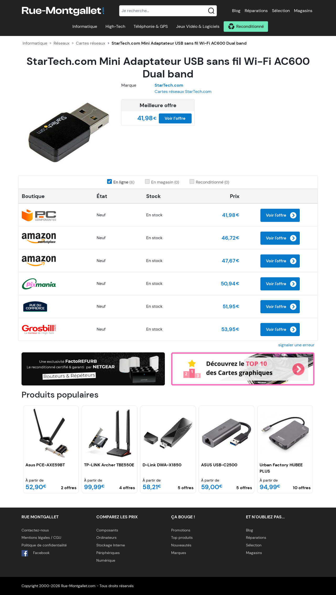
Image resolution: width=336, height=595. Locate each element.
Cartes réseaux (90, 43)
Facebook (36, 553)
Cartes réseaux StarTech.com (183, 91)
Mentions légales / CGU (41, 537)
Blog (236, 10)
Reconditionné (250, 26)
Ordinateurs (106, 537)
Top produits (182, 537)
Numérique (105, 560)
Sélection (281, 10)
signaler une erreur (296, 345)
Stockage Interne (110, 545)
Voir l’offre (175, 118)
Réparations (256, 10)
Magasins (303, 10)
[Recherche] (168, 10)
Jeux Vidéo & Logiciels (197, 26)
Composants (107, 530)
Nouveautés (181, 545)
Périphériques (108, 552)
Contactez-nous (35, 530)
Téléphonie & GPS (151, 26)
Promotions (180, 530)
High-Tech (115, 26)
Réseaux (62, 43)
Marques (178, 552)
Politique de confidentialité (44, 545)
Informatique (84, 26)
